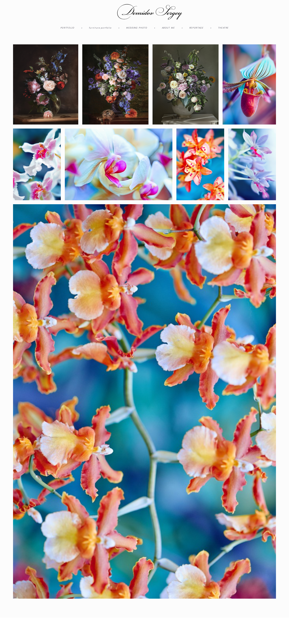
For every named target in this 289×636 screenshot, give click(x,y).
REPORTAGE (196, 27)
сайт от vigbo (21, 627)
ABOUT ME (168, 27)
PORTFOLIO (67, 27)
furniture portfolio (100, 27)
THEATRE (223, 27)
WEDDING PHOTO (136, 27)
